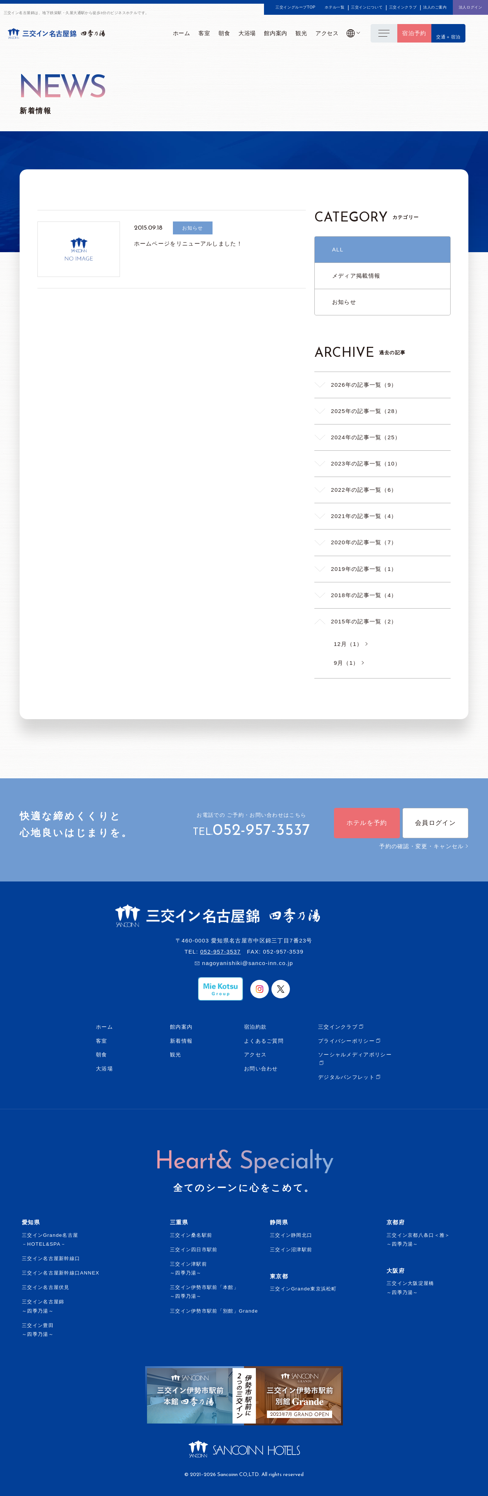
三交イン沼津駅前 (291, 1249)
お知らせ (344, 302)
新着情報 (181, 1041)
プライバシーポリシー (346, 1041)
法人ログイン (470, 7)
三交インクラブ (403, 7)
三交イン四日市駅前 (194, 1249)
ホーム (104, 1027)
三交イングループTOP (295, 7)
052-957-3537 (261, 831)
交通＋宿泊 (448, 37)
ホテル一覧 (334, 7)
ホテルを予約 (367, 822)
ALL (338, 249)
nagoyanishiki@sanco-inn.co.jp (247, 963)
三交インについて (366, 7)
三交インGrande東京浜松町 (303, 1289)
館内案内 (181, 1027)
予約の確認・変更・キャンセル (423, 846)
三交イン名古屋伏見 (46, 1287)
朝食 (101, 1054)
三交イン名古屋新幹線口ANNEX (61, 1273)
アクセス (255, 1054)
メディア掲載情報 (356, 276)
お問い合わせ (261, 1069)
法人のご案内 (435, 7)
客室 (101, 1041)
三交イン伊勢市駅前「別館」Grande (214, 1311)
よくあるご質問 (264, 1041)
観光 (175, 1054)
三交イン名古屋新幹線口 (51, 1258)
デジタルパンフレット (346, 1077)
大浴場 (104, 1069)
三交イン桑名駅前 (191, 1235)
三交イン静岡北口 (291, 1235)
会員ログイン (435, 822)
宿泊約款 (255, 1027)
